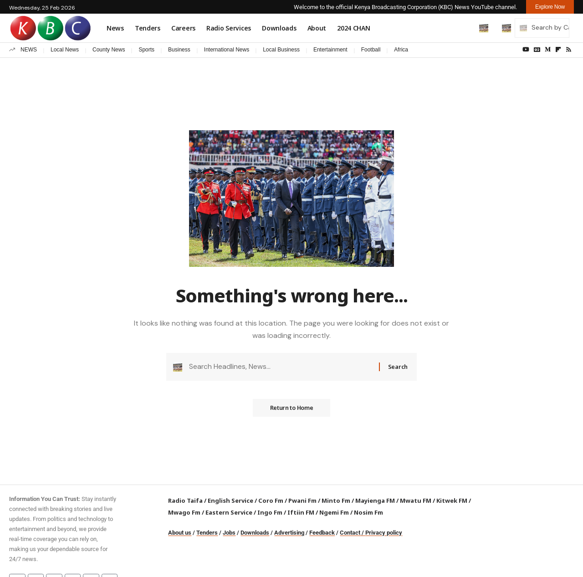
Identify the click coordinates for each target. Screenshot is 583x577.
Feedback (322, 532)
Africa (401, 49)
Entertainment (330, 49)
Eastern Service (228, 512)
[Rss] (568, 50)
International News (226, 49)
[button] (464, 27)
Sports (146, 49)
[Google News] (537, 50)
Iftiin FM (300, 512)
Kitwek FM (451, 500)
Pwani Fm (302, 500)
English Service (230, 500)
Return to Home (291, 409)
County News (108, 49)
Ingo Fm (269, 512)
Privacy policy (383, 532)
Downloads (254, 532)
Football (371, 49)
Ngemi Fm (334, 512)
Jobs (229, 532)
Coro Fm (270, 500)
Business (179, 49)
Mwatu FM (415, 500)
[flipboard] (558, 50)
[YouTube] (526, 50)
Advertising (289, 532)
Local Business (281, 49)
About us (179, 532)
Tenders (207, 532)
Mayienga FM (375, 500)
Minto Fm (336, 500)
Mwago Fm (184, 512)
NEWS (28, 49)
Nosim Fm (368, 512)
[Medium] (547, 50)
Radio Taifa (185, 500)
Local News (65, 49)
